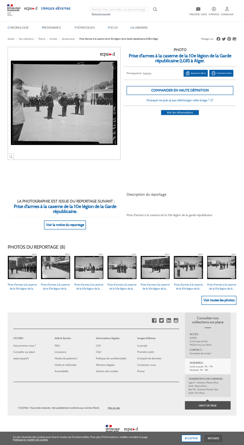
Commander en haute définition (180, 90)
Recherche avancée (101, 14)
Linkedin (168, 316)
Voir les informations (180, 117)
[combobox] (119, 9)
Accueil (11, 38)
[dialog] (122, 438)
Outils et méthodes (65, 360)
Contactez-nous (146, 360)
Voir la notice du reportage (65, 220)
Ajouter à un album (195, 73)
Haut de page (208, 401)
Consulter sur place (24, 347)
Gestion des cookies (107, 366)
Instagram (175, 316)
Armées (53, 38)
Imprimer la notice (221, 73)
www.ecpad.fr (21, 354)
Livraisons (60, 347)
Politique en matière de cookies (30, 439)
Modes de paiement (66, 354)
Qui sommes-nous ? (24, 341)
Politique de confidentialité (111, 354)
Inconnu (147, 73)
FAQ (57, 341)
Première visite (145, 347)
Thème (41, 38)
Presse (141, 366)
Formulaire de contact (200, 349)
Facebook (154, 316)
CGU (98, 347)
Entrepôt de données (149, 354)
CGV (98, 341)
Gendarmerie (68, 38)
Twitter (161, 316)
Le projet (142, 341)
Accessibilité (61, 366)
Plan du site (114, 403)
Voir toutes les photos (218, 296)
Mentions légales (105, 360)
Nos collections (26, 38)
